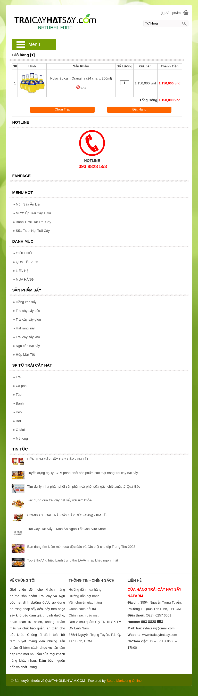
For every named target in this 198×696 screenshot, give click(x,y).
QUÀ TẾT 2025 (25, 262)
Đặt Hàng (139, 109)
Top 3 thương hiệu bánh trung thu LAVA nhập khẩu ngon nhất (72, 560)
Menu (34, 44)
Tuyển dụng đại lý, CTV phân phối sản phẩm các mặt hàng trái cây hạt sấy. (82, 473)
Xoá (81, 88)
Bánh (18, 403)
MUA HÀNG (23, 279)
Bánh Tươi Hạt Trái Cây (32, 222)
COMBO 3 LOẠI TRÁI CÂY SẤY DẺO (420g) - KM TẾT (67, 515)
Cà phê (20, 386)
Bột (17, 421)
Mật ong (20, 438)
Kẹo (17, 412)
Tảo (17, 395)
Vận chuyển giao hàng (85, 602)
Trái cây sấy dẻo (26, 311)
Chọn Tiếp (62, 109)
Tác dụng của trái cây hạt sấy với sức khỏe (59, 500)
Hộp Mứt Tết (24, 355)
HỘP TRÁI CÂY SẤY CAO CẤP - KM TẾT (57, 459)
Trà (17, 377)
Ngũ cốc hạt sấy (26, 346)
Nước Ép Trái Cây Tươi (32, 213)
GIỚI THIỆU (23, 253)
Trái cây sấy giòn (27, 319)
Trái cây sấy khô (26, 337)
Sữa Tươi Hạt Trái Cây (31, 231)
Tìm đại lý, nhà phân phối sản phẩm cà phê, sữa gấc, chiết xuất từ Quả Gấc (83, 486)
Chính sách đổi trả (82, 609)
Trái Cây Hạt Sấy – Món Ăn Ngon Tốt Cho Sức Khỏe (66, 529)
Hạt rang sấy (24, 328)
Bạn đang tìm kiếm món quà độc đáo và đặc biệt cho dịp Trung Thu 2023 (81, 547)
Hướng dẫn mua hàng (85, 589)
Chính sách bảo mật (83, 615)
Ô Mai (19, 430)
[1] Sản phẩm (171, 13)
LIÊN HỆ (20, 271)
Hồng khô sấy (24, 302)
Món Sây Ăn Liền (27, 204)
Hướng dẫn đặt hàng (84, 596)
